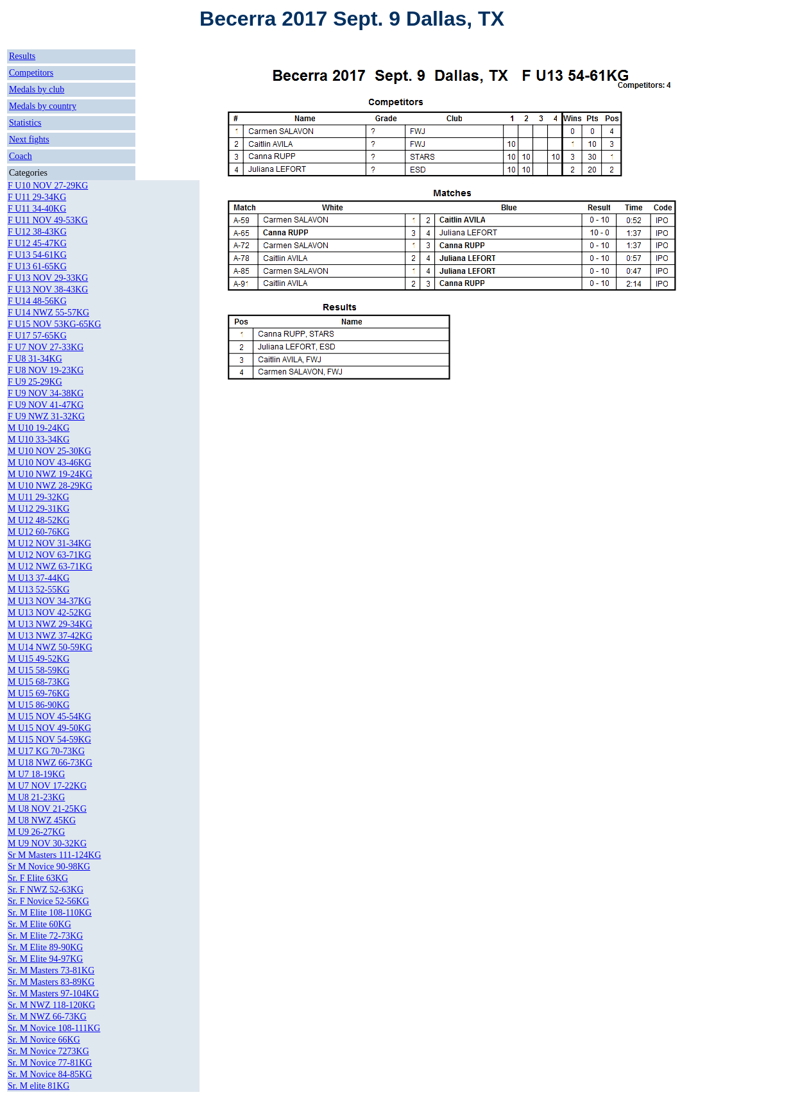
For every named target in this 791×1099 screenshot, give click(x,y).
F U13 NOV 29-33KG (48, 278)
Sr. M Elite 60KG (39, 924)
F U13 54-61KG (37, 255)
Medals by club (36, 89)
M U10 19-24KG (38, 428)
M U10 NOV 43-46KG (49, 462)
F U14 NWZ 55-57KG (48, 312)
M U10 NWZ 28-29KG (50, 486)
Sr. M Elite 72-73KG (45, 936)
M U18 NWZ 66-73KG (50, 763)
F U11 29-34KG (37, 197)
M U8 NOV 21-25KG (47, 809)
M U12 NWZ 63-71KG (50, 566)
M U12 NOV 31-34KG (49, 543)
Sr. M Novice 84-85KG (50, 1074)
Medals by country (42, 106)
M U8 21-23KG (36, 797)
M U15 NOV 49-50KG (49, 728)
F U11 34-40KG (37, 209)
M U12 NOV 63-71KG (49, 555)
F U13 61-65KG (37, 266)
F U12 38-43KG (37, 232)
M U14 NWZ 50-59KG (50, 647)
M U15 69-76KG (38, 693)
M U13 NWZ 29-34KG (50, 624)
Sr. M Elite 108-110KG (50, 913)
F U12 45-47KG (37, 243)
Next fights (29, 139)
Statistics (25, 123)
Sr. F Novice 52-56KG (48, 901)
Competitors (31, 73)
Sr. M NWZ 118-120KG (51, 1005)
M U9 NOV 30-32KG (47, 843)
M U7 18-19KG (36, 774)
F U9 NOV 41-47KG (45, 405)
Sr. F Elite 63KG (38, 878)
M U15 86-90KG (38, 705)
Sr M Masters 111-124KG (54, 855)
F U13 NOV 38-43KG (48, 289)
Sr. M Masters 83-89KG (51, 982)
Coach (20, 156)
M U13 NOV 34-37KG (49, 601)
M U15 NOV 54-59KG (49, 739)
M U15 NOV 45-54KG (49, 716)
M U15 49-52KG (38, 659)
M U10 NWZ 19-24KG (50, 474)
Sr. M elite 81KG (38, 1086)
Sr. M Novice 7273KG (48, 1051)
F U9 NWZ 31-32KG (46, 416)
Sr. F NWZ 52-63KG (45, 889)
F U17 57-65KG (37, 335)
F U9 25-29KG (35, 382)
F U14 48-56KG (37, 301)
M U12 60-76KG (38, 532)
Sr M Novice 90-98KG (49, 866)
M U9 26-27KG (36, 832)
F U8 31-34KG (35, 359)
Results (22, 56)
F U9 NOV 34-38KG (45, 393)
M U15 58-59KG (38, 670)
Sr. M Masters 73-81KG (51, 970)
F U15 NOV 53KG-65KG (54, 324)
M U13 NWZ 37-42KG (50, 636)
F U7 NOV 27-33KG (45, 347)
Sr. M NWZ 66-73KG (47, 1016)
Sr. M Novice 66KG (44, 1039)
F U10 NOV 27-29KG (48, 185)
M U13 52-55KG (38, 589)
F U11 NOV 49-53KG (48, 220)
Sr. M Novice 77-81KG (50, 1063)
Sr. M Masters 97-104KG (53, 993)
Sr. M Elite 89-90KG (45, 947)
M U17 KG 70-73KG (46, 751)
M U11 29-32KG (38, 497)
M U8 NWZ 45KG (42, 820)
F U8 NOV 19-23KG (45, 370)
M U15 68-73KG (38, 682)
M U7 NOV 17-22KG (47, 786)
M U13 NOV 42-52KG (49, 612)
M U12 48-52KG (38, 520)
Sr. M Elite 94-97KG (45, 959)
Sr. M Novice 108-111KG (54, 1028)
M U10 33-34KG (38, 439)
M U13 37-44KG (38, 578)
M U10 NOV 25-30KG (49, 451)
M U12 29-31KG (38, 509)
